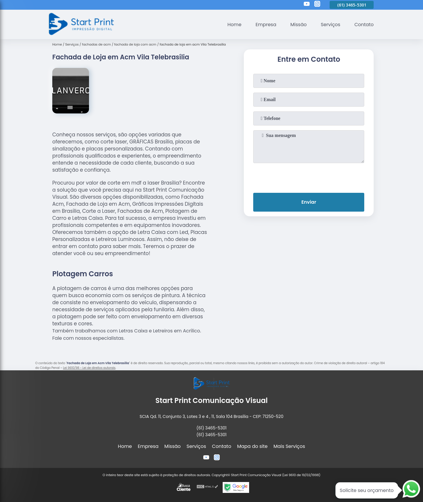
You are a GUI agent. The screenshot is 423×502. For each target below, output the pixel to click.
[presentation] (308, 176)
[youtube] (307, 5)
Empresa (266, 24)
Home (234, 24)
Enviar (308, 202)
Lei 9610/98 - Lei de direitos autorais (89, 368)
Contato (364, 24)
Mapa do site (252, 446)
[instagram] (317, 5)
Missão (298, 24)
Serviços (330, 24)
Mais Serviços (289, 446)
